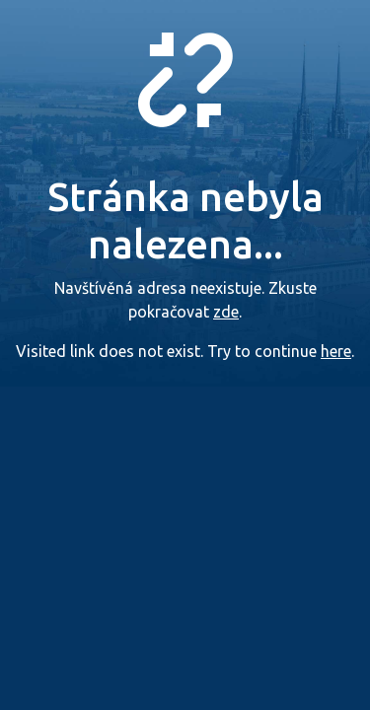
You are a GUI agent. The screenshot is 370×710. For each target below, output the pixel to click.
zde (226, 311)
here (336, 351)
